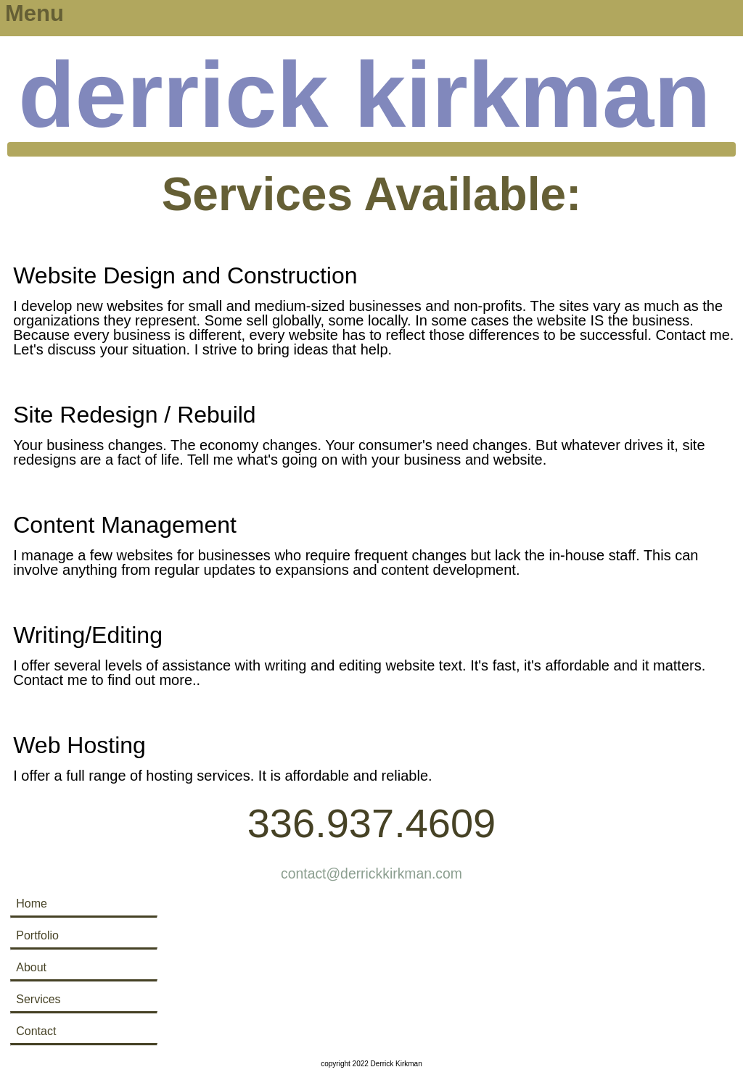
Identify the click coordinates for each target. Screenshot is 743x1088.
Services (38, 999)
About (31, 967)
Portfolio (37, 935)
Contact (36, 1031)
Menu (34, 13)
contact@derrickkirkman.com (371, 873)
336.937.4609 (371, 823)
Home (31, 903)
